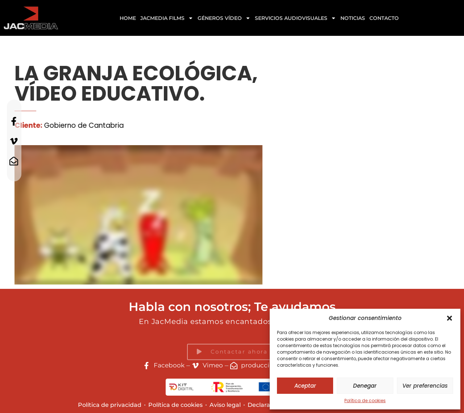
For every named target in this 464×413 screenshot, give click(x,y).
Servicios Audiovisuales (295, 18)
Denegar (365, 385)
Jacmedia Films (166, 18)
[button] (449, 318)
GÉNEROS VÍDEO (224, 18)
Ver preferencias (425, 385)
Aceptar (305, 385)
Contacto (384, 18)
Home (128, 18)
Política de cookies (365, 400)
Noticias (352, 18)
